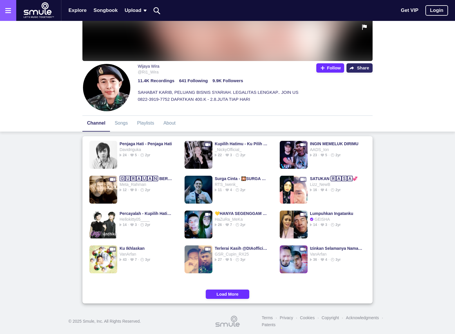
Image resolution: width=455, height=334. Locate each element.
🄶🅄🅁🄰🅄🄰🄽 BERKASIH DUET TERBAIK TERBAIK (146, 178)
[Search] (157, 10)
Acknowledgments (362, 317)
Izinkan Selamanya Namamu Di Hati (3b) (336, 248)
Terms (267, 317)
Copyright (330, 317)
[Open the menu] (8, 10)
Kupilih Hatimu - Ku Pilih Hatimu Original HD (241, 143)
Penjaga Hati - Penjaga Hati (146, 143)
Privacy (286, 317)
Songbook (105, 10)
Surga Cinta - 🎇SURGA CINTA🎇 (241, 178)
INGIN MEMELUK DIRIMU (334, 143)
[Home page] (38, 10)
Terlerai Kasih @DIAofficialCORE (241, 248)
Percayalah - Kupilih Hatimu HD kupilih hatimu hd (146, 213)
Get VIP (409, 10)
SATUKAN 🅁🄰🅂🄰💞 (334, 178)
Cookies (307, 317)
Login (436, 10)
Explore (77, 10)
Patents (268, 324)
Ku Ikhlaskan (132, 248)
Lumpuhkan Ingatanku (331, 213)
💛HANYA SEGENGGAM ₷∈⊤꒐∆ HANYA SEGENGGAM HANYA (241, 213)
